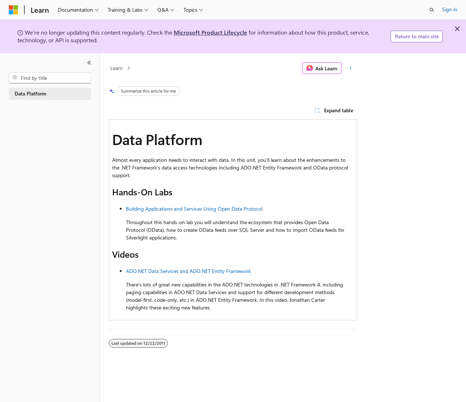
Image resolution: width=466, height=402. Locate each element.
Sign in (449, 9)
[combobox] (50, 78)
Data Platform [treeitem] (30, 93)
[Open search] (431, 9)
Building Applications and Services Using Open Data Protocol (194, 208)
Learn (116, 68)
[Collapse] (89, 62)
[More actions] (350, 68)
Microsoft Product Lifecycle (210, 32)
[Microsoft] (13, 10)
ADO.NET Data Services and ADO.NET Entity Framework (188, 271)
